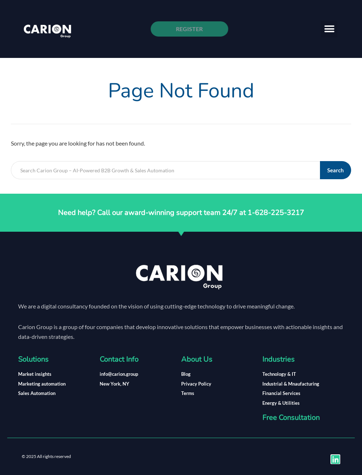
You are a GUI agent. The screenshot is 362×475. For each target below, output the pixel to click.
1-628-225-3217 (275, 213)
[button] (329, 29)
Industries (278, 359)
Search (335, 170)
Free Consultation (291, 418)
